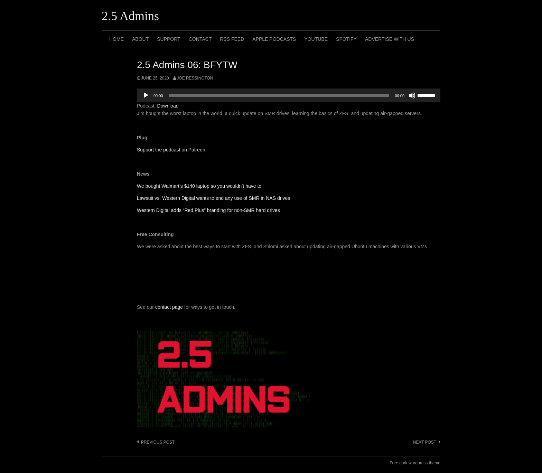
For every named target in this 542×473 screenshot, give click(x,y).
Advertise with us (389, 39)
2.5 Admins (130, 16)
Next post (424, 442)
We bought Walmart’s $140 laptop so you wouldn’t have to (199, 186)
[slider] (279, 95)
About (140, 39)
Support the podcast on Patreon (171, 149)
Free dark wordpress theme (415, 463)
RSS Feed (232, 39)
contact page (169, 307)
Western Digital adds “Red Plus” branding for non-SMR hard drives (208, 210)
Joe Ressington (195, 78)
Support (168, 39)
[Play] (145, 95)
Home (116, 39)
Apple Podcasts (274, 39)
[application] (288, 95)
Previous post (158, 442)
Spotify (346, 39)
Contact (200, 39)
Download (167, 106)
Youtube (316, 39)
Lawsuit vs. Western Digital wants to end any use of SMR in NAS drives (213, 198)
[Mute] (412, 95)
